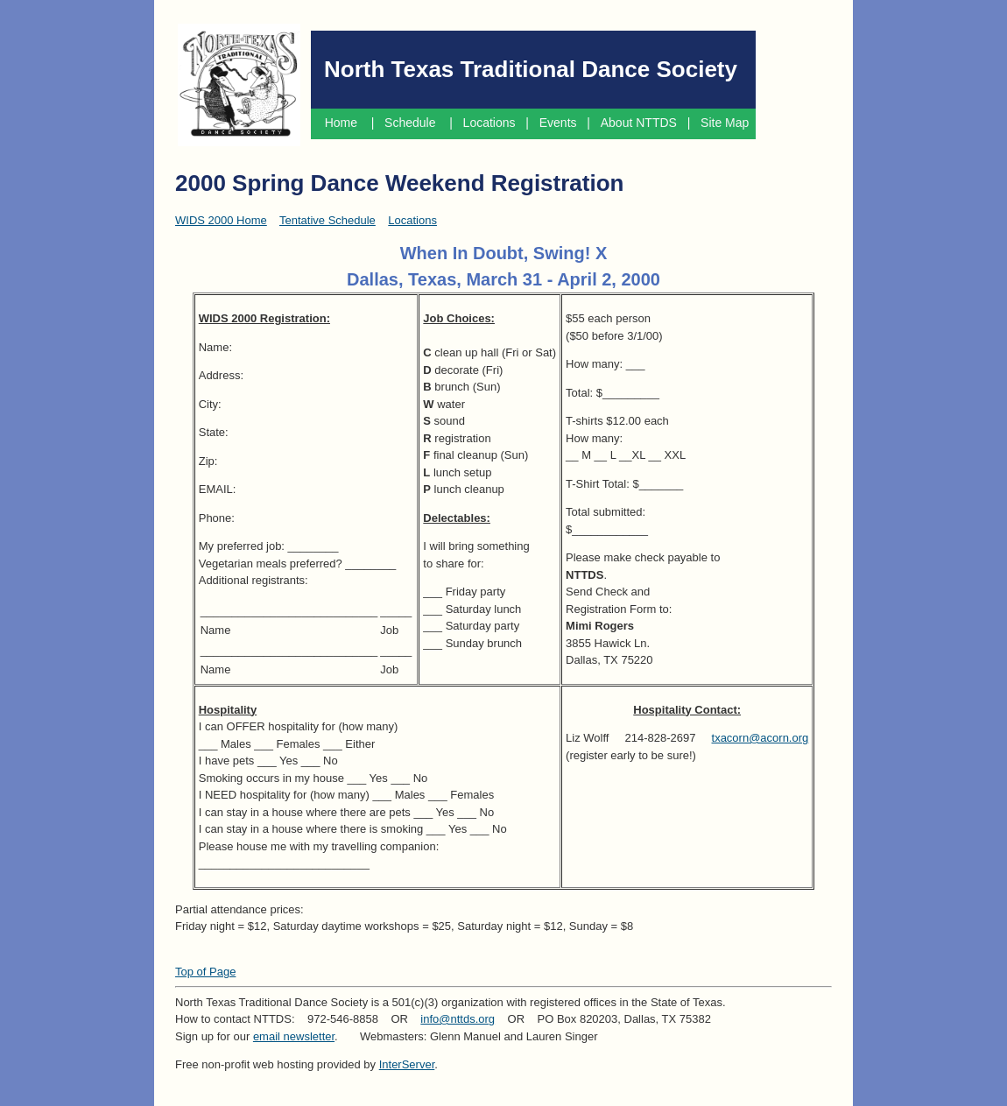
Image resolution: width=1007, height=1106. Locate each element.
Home (341, 123)
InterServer (407, 1064)
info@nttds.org (457, 1018)
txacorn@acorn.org (760, 737)
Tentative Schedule (327, 220)
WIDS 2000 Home (221, 220)
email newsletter (293, 1036)
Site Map (726, 123)
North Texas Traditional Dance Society (530, 69)
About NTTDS (639, 123)
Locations (489, 123)
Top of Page (205, 971)
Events (558, 123)
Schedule (411, 123)
